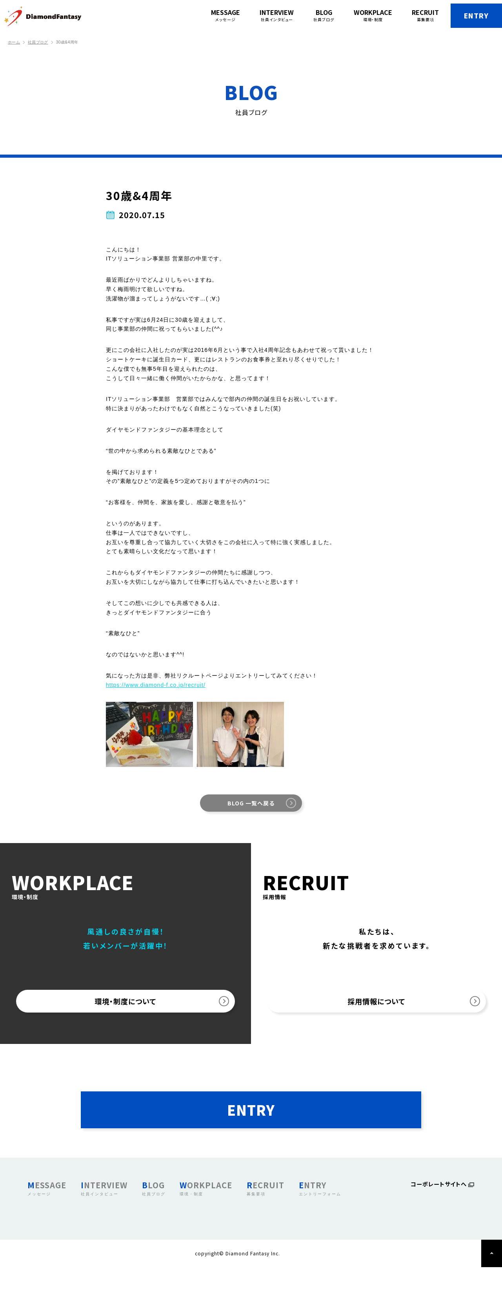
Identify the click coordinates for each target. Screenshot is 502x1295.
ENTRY (462, 15)
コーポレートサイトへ (436, 1213)
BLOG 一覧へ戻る (251, 803)
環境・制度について (126, 1006)
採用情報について (376, 1006)
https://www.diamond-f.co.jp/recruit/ (156, 685)
